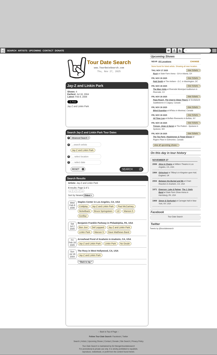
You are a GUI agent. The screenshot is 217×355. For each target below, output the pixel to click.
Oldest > (88, 195)
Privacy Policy (138, 341)
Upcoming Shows (95, 341)
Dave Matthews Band (118, 232)
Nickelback (84, 211)
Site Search (125, 341)
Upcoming (35, 50)
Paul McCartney (126, 206)
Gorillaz (83, 216)
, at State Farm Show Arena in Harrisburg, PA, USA (175, 192)
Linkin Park (84, 232)
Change (194, 61)
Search (11, 50)
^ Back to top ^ (85, 262)
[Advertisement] (108, 24)
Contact (48, 50)
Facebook (116, 336)
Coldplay (83, 206)
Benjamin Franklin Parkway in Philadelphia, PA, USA (105, 223)
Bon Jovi (83, 227)
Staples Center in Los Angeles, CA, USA (99, 202)
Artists (22, 50)
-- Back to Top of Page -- (108, 332)
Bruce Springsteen (103, 211)
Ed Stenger (116, 346)
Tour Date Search (175, 217)
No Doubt (125, 243)
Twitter (125, 336)
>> (82, 191)
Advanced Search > (80, 138)
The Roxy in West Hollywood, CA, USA (98, 251)
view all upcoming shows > (166, 145)
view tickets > (193, 70)
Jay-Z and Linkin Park (87, 183)
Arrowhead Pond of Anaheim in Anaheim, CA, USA (104, 239)
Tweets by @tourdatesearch (162, 228)
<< (70, 191)
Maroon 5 (128, 211)
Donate (59, 50)
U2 (118, 211)
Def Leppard (98, 227)
